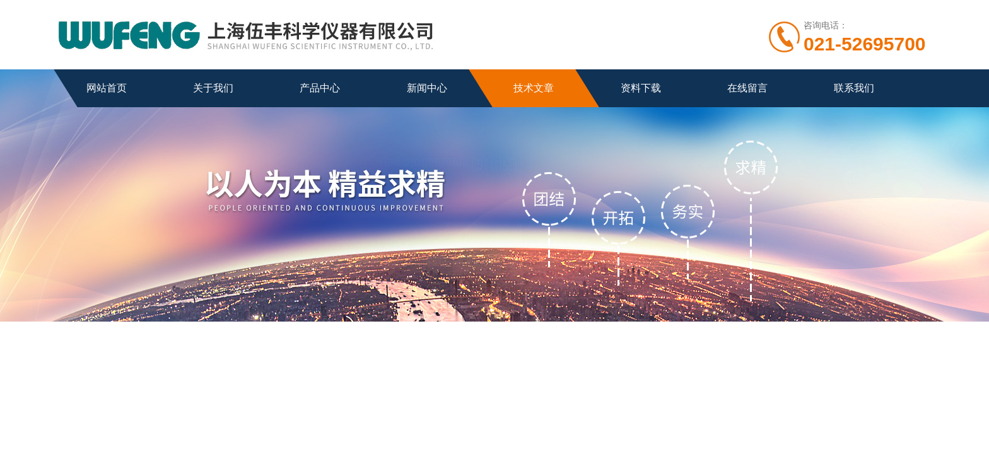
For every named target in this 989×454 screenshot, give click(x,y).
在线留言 (747, 88)
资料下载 (641, 88)
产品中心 (320, 88)
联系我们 (854, 88)
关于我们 (213, 88)
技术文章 (533, 88)
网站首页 (106, 88)
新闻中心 (427, 88)
